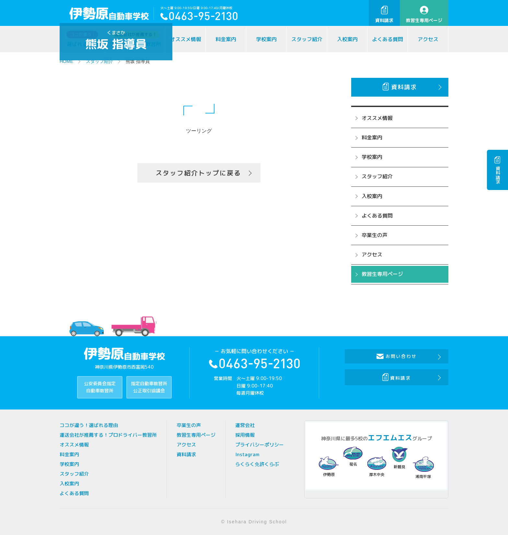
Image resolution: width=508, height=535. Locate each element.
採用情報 (245, 435)
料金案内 (225, 39)
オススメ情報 (185, 39)
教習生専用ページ (424, 14)
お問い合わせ (396, 356)
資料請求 (384, 14)
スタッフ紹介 (306, 39)
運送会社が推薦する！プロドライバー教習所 (108, 435)
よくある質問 (387, 39)
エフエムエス (390, 438)
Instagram (247, 454)
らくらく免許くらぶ (257, 464)
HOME (66, 61)
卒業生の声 (374, 235)
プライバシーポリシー (259, 444)
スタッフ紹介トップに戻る (198, 172)
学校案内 (266, 39)
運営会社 (245, 425)
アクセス (428, 39)
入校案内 (347, 39)
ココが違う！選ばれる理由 (89, 425)
